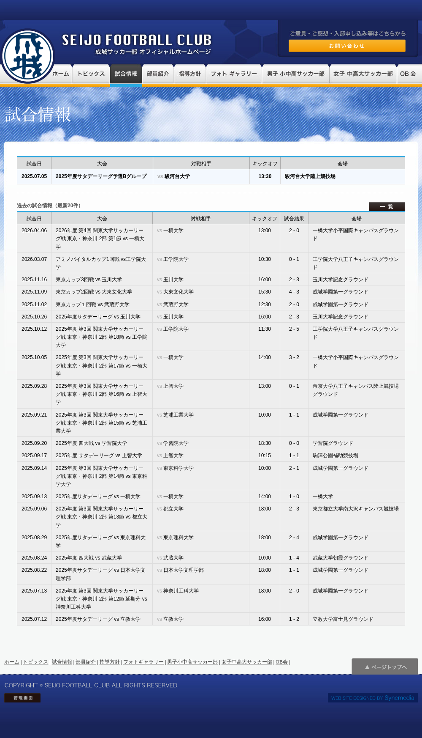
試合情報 (62, 662)
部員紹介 (86, 662)
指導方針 (110, 662)
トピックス (35, 662)
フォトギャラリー (143, 662)
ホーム (11, 662)
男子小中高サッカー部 (192, 662)
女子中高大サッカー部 (247, 662)
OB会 (282, 662)
